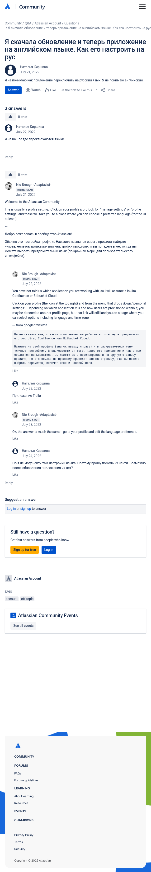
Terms (18, 842)
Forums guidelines (26, 780)
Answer (13, 90)
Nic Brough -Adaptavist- (33, 185)
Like (15, 371)
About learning (23, 796)
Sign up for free (24, 550)
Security (19, 849)
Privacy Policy (23, 835)
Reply (9, 157)
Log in (11, 509)
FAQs (17, 773)
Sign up (25, 509)
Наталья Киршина (34, 67)
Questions (71, 23)
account (12, 599)
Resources (21, 803)
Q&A (28, 23)
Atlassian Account (48, 23)
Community (32, 6)
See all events (23, 626)
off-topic (27, 599)
